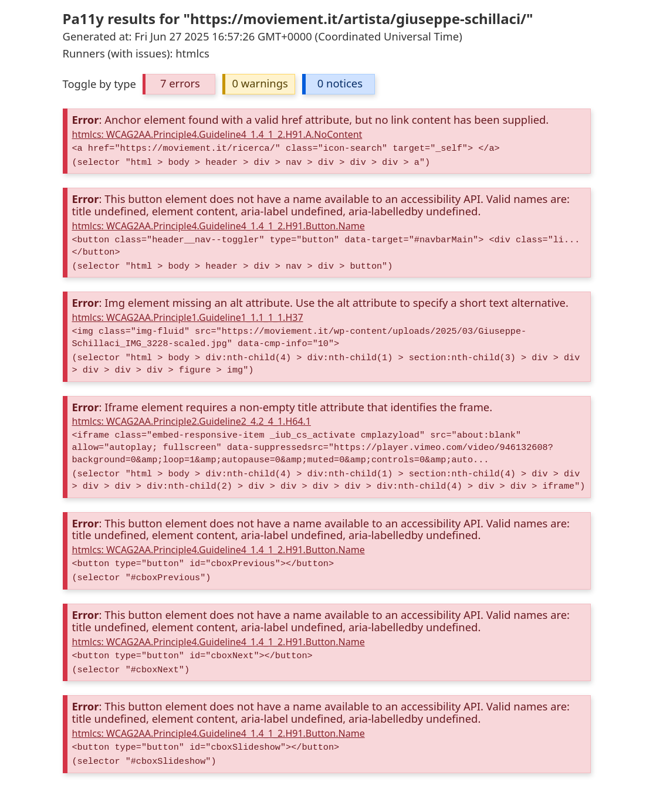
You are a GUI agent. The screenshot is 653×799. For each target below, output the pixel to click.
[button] (179, 84)
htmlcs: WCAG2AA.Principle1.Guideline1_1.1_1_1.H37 (187, 317)
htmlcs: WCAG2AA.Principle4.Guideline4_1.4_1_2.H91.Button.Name (218, 225)
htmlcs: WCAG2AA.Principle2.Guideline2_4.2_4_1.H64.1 (192, 421)
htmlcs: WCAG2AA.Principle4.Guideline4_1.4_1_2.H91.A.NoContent (217, 134)
